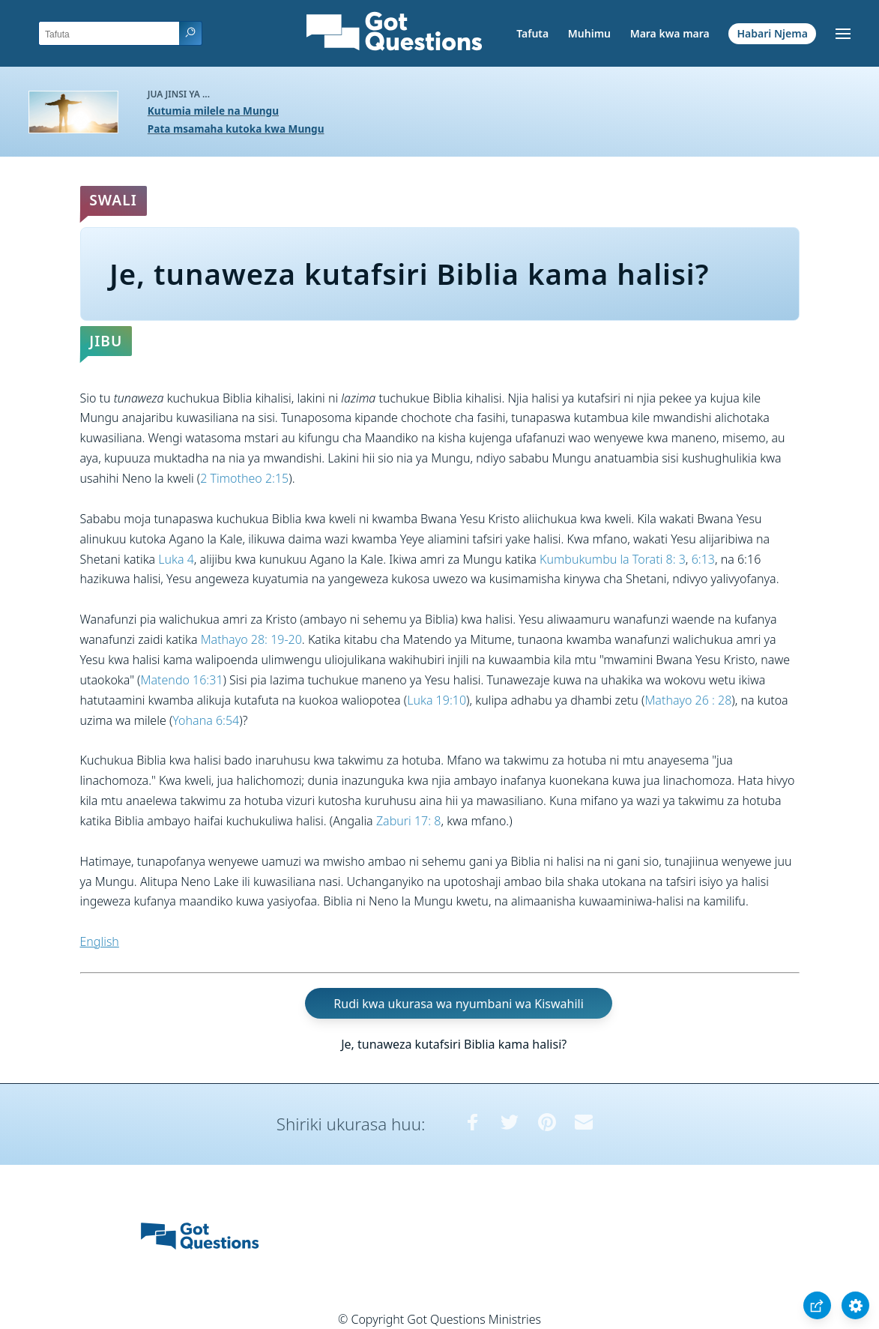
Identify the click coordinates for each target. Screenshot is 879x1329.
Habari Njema (772, 33)
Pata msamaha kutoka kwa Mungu (236, 128)
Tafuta (532, 33)
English (99, 941)
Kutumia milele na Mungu (213, 110)
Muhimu (589, 33)
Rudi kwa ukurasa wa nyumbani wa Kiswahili (458, 1003)
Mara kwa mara (670, 33)
